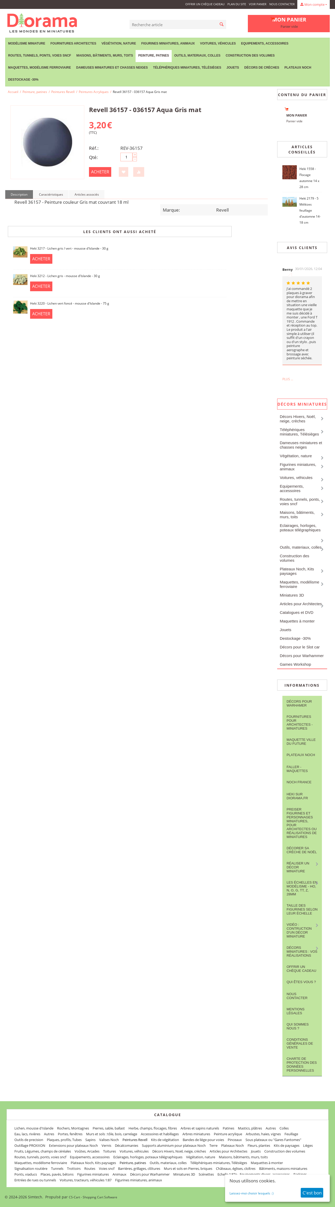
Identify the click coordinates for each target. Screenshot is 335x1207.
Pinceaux (235, 1139)
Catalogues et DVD (296, 612)
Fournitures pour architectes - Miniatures (300, 722)
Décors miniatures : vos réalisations (302, 951)
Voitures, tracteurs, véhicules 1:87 (85, 1180)
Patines (228, 1128)
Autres (271, 1128)
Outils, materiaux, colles (197, 55)
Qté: (93, 157)
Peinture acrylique (228, 1134)
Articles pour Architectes (301, 604)
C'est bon (312, 1193)
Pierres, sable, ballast (109, 1128)
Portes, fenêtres (70, 1134)
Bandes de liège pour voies (203, 1139)
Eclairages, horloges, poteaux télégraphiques (300, 527)
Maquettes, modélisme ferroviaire (39, 67)
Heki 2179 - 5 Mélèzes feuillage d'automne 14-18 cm (310, 210)
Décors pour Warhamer (299, 703)
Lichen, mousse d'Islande (33, 1128)
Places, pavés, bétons (57, 1174)
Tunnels (57, 1168)
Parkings (300, 1174)
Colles (284, 1128)
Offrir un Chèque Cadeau (205, 4)
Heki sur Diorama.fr (297, 796)
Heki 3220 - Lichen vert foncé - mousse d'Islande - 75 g (69, 303)
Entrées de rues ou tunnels (35, 1180)
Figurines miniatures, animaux (168, 43)
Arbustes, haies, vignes (263, 1134)
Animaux (119, 1174)
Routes (89, 1168)
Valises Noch (109, 1139)
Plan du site (236, 4)
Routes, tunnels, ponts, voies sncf (39, 55)
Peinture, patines (153, 55)
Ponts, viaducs (25, 1174)
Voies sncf (106, 1168)
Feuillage (291, 1134)
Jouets (232, 67)
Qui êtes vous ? (301, 982)
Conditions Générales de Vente (300, 1043)
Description (19, 194)
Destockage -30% (23, 79)
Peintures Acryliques (94, 92)
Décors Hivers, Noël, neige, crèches (298, 418)
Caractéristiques (51, 194)
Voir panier (257, 4)
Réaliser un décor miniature (298, 867)
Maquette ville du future (301, 742)
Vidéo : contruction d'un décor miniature (299, 930)
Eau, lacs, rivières (27, 1134)
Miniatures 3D (292, 595)
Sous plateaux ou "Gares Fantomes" (273, 1139)
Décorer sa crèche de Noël (302, 850)
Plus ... (287, 379)
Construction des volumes (250, 55)
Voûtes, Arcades (87, 1151)
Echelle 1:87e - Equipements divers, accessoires (253, 1174)
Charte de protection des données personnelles (302, 1064)
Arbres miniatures (196, 1134)
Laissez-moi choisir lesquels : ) (251, 1193)
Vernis (106, 1145)
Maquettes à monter (297, 621)
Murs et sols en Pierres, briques (188, 1168)
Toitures (109, 1151)
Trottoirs (74, 1168)
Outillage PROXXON (29, 1145)
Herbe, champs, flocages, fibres (153, 1128)
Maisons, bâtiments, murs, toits (104, 55)
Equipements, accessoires (264, 43)
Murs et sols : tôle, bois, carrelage (111, 1134)
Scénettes (206, 1174)
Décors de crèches (261, 67)
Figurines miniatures (93, 1174)
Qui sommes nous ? (298, 1026)
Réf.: (94, 148)
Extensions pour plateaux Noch (73, 1145)
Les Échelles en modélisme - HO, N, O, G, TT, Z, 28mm (302, 888)
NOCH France (299, 782)
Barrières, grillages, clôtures (139, 1168)
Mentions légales (296, 1011)
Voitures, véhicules (218, 43)
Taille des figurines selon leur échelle (302, 909)
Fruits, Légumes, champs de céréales (42, 1151)
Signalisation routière (30, 1168)
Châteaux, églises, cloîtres (235, 1168)
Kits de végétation (165, 1139)
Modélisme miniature (26, 43)
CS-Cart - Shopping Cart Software (93, 1197)
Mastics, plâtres (250, 1128)
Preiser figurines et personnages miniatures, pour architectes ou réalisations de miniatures (302, 823)
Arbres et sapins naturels (200, 1128)
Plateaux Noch (297, 67)
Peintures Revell (63, 92)
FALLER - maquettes (297, 769)
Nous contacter (282, 4)
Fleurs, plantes (259, 1145)
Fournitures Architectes (73, 43)
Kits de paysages (286, 1145)
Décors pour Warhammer (302, 655)
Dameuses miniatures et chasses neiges (112, 67)
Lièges (308, 1145)
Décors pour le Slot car (300, 647)
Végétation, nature (119, 43)
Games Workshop (295, 664)
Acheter (100, 172)
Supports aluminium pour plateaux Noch (174, 1145)
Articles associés (87, 194)
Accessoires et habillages (160, 1134)
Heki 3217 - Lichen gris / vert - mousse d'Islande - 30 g (69, 248)
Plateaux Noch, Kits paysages (297, 571)
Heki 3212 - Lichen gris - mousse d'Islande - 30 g (65, 276)
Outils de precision (28, 1139)
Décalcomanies (126, 1145)
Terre (213, 1145)
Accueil (13, 92)
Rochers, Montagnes (73, 1128)
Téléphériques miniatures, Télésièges (187, 67)
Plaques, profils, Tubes (64, 1139)
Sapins (90, 1139)
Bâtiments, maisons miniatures (283, 1168)
